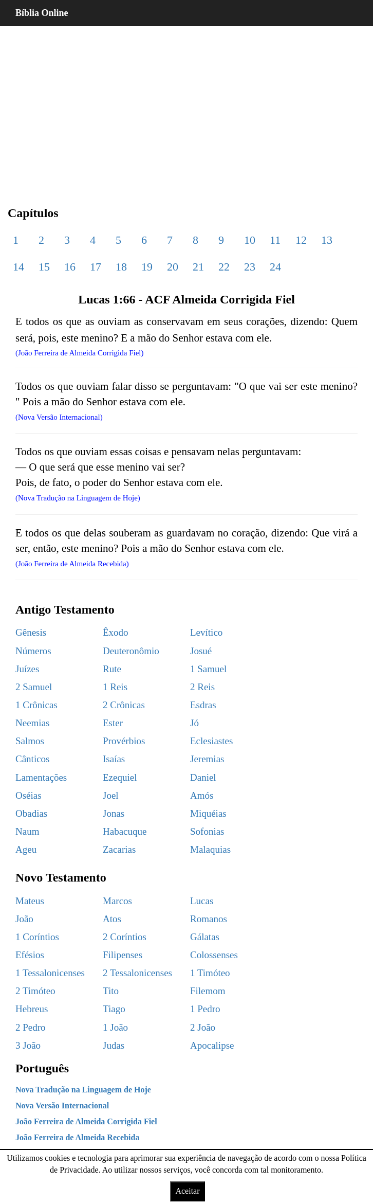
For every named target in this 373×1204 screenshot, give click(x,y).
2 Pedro (30, 1027)
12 (301, 239)
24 (275, 266)
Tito (111, 990)
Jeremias (207, 758)
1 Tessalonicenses (50, 972)
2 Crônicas (124, 704)
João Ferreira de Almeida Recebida (77, 1137)
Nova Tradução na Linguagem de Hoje (83, 1089)
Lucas (201, 900)
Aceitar (187, 1191)
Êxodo (115, 632)
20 (172, 266)
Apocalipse (212, 1045)
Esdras (203, 704)
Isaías (114, 758)
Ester (113, 722)
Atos (112, 918)
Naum (27, 831)
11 (275, 239)
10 (249, 239)
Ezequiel (120, 777)
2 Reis (202, 686)
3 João (28, 1045)
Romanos (208, 918)
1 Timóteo (210, 972)
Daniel (203, 777)
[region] (186, 108)
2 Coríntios (124, 936)
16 (70, 266)
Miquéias (208, 813)
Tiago (114, 1008)
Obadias (31, 813)
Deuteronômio (131, 650)
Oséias (28, 795)
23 (249, 266)
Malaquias (210, 849)
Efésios (29, 954)
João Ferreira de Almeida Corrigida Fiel (86, 1121)
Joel (111, 795)
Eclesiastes (211, 740)
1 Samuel (208, 668)
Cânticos (32, 758)
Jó (194, 722)
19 (147, 266)
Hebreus (31, 1008)
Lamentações (41, 777)
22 (224, 266)
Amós (201, 795)
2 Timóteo (35, 990)
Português (42, 1068)
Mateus (29, 900)
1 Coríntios (37, 936)
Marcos (117, 900)
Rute (112, 668)
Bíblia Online (41, 13)
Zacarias (119, 849)
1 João (115, 1027)
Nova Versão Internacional (62, 1105)
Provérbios (124, 740)
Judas (113, 1045)
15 (44, 266)
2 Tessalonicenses (137, 972)
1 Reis (115, 686)
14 (18, 266)
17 (95, 266)
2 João (202, 1027)
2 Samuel (33, 686)
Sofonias (207, 831)
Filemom (208, 990)
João (24, 918)
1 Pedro (205, 1008)
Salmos (29, 740)
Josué (201, 650)
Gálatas (204, 936)
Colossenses (214, 954)
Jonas (113, 813)
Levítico (206, 632)
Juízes (27, 668)
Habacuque (124, 831)
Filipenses (122, 954)
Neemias (32, 722)
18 (121, 266)
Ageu (25, 849)
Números (33, 650)
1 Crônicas (36, 704)
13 (326, 239)
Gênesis (30, 632)
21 (198, 266)
